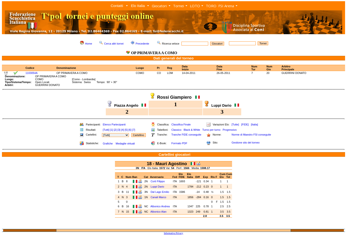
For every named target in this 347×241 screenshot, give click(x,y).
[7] (133, 129)
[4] (122, 129)
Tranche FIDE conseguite (186, 134)
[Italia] (254, 124)
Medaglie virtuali (125, 143)
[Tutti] (106, 129)
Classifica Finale (181, 124)
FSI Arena (226, 5)
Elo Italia (138, 6)
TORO (211, 5)
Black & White (192, 129)
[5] (126, 129)
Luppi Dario (158, 186)
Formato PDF (179, 143)
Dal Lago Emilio (160, 191)
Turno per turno (211, 129)
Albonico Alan (158, 211)
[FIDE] (245, 124)
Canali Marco (159, 197)
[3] (118, 129)
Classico (176, 129)
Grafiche (108, 143)
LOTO (195, 5)
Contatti (117, 6)
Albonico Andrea (160, 206)
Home (88, 43)
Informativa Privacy (173, 233)
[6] (129, 129)
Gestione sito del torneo (246, 142)
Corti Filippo (158, 181)
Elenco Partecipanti (114, 124)
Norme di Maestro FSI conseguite (251, 134)
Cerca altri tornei (114, 43)
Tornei (178, 5)
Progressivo (230, 129)
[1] (111, 129)
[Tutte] (235, 124)
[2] (115, 129)
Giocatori (159, 5)
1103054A (32, 73)
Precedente (142, 43)
